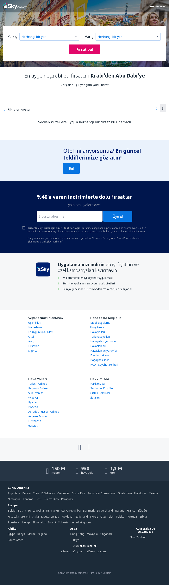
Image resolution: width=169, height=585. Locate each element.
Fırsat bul (84, 49)
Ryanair (33, 402)
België (12, 510)
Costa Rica (78, 493)
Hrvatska (13, 516)
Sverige (25, 522)
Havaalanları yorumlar (104, 350)
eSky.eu (65, 551)
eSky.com (78, 551)
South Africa (15, 540)
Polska (120, 516)
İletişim (95, 397)
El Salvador (48, 493)
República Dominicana (102, 493)
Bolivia (26, 493)
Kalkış (12, 36)
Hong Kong (77, 534)
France (131, 510)
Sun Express (35, 393)
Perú (38, 499)
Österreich (107, 516)
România (13, 522)
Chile (36, 493)
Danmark (89, 510)
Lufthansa (34, 421)
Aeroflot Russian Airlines (43, 411)
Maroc (31, 534)
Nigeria (42, 534)
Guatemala (125, 493)
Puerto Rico (51, 499)
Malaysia (92, 534)
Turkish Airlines (37, 383)
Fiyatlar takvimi (100, 355)
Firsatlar (33, 346)
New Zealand (138, 537)
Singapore (106, 534)
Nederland (81, 516)
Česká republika (71, 510)
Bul (71, 168)
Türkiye (74, 540)
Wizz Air (33, 397)
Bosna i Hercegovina (31, 510)
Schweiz (63, 522)
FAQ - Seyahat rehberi (104, 364)
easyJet (33, 425)
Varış (89, 36)
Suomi (52, 522)
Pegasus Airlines (38, 388)
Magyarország (50, 516)
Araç (31, 341)
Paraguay (67, 499)
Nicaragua (14, 499)
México (153, 493)
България (52, 510)
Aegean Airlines (37, 416)
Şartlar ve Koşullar (101, 388)
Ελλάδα (142, 510)
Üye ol (118, 216)
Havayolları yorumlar (103, 341)
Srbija (143, 516)
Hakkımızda (97, 383)
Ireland (25, 516)
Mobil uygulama (100, 322)
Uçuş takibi (97, 327)
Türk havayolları (100, 336)
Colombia (63, 493)
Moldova (66, 516)
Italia (35, 516)
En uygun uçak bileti (40, 332)
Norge (94, 516)
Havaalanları (98, 346)
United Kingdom (81, 522)
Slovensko (39, 522)
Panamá (28, 499)
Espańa (119, 510)
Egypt (11, 534)
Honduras (140, 493)
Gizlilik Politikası (100, 393)
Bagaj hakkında (100, 360)
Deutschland (105, 510)
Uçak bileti (34, 322)
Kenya (21, 534)
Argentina (14, 493)
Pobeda (33, 407)
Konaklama (35, 327)
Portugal (132, 516)
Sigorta (32, 350)
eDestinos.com (96, 551)
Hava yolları (97, 332)
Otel (31, 336)
